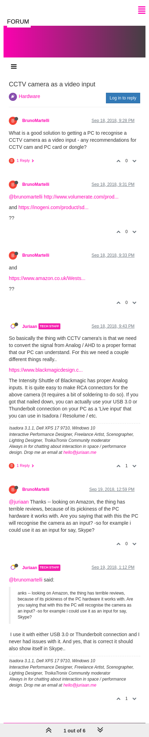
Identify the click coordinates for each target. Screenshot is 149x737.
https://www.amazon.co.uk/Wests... (47, 278)
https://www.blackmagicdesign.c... (46, 370)
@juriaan (19, 502)
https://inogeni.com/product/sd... (53, 207)
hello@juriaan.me (79, 452)
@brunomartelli (25, 197)
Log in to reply (123, 98)
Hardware (29, 96)
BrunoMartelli (35, 120)
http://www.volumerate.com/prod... (81, 197)
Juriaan (29, 326)
